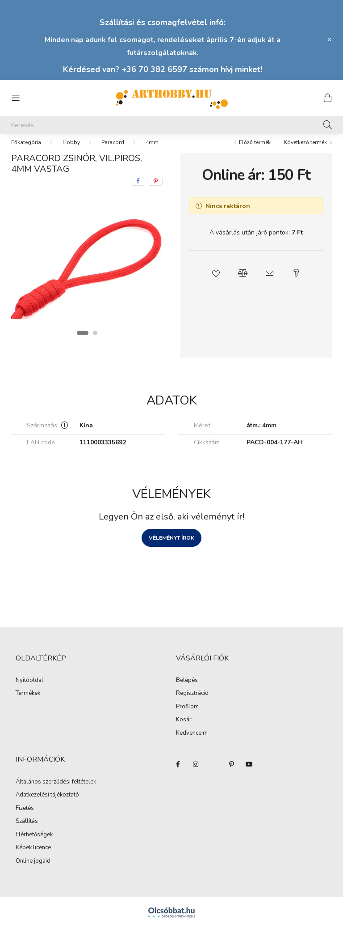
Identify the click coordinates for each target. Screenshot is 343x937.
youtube (249, 773)
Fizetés (25, 817)
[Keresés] (171, 125)
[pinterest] (156, 190)
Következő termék (305, 151)
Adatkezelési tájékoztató (47, 804)
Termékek (28, 702)
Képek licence (33, 856)
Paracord (112, 151)
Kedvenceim (192, 742)
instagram (196, 773)
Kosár (184, 729)
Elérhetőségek (34, 844)
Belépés (187, 689)
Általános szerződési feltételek (56, 791)
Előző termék (255, 151)
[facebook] (138, 190)
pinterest (231, 773)
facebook (178, 773)
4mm (152, 151)
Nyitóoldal (29, 689)
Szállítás (27, 830)
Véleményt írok (171, 546)
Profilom (187, 716)
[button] (216, 282)
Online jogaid (33, 870)
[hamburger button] (16, 98)
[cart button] (327, 98)
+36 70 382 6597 (154, 69)
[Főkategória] (26, 151)
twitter (213, 773)
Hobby (71, 151)
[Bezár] (329, 40)
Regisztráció (192, 702)
